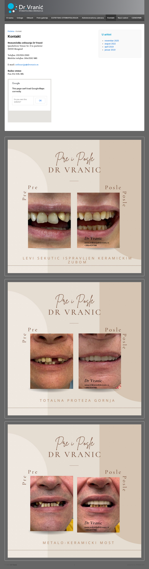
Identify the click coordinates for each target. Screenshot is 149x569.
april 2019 (109, 47)
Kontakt (110, 18)
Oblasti (30, 18)
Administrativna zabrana (93, 18)
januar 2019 (110, 50)
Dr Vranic (13, 565)
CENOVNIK (137, 18)
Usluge (20, 18)
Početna (11, 31)
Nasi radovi (123, 18)
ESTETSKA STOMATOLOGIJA (65, 18)
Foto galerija (42, 18)
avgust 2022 (110, 44)
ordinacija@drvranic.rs (26, 64)
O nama (9, 18)
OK (40, 100)
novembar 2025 (112, 40)
